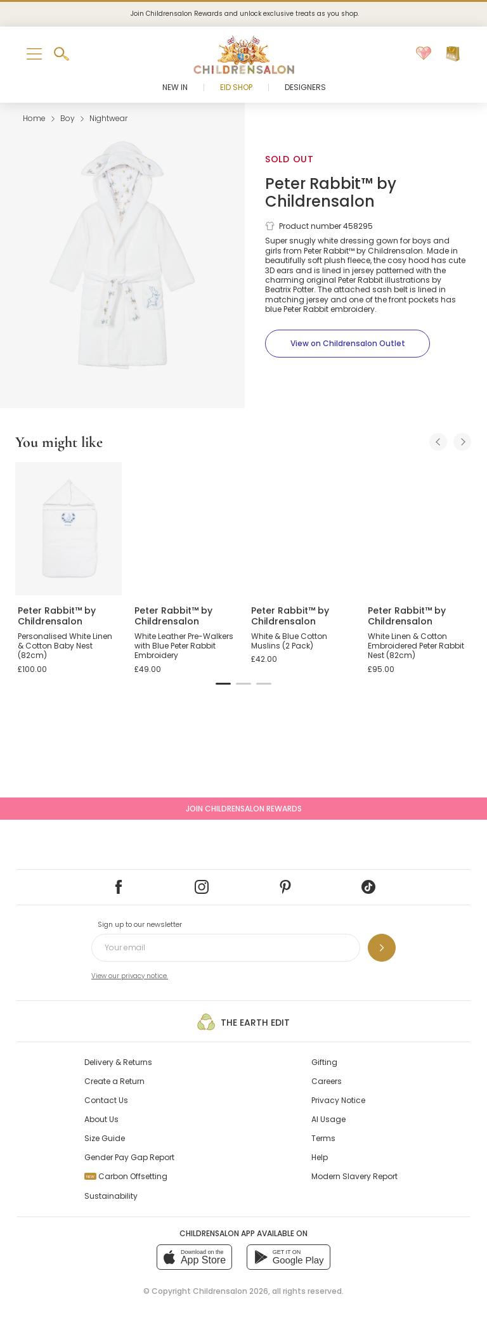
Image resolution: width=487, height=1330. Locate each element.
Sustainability (111, 1196)
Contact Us (106, 1100)
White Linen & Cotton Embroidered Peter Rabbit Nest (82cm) (416, 646)
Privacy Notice (338, 1100)
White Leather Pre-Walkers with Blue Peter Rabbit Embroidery (183, 646)
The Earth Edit (243, 1021)
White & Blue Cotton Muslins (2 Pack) (289, 641)
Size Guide (104, 1138)
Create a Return (114, 1081)
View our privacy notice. (129, 976)
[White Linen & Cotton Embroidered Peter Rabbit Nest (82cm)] (418, 528)
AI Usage (328, 1119)
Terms (323, 1138)
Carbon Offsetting (125, 1176)
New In (175, 87)
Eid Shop (236, 87)
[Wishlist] (423, 53)
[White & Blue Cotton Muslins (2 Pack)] (302, 528)
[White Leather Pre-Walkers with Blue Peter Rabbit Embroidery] (185, 528)
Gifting (324, 1062)
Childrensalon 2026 (230, 1291)
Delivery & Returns (118, 1062)
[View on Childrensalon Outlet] (347, 344)
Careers (326, 1081)
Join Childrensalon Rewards (244, 808)
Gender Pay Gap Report (129, 1157)
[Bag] (452, 53)
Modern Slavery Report (354, 1176)
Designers (305, 87)
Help (319, 1157)
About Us (101, 1119)
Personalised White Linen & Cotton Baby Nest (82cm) (65, 646)
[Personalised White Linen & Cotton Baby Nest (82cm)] (68, 528)
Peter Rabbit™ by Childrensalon (330, 192)
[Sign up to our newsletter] (382, 948)
